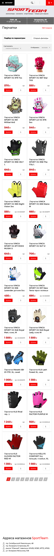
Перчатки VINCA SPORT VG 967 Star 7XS (38, 77)
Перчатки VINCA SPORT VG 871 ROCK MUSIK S (14, 245)
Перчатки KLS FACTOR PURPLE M (38, 412)
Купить (8, 90)
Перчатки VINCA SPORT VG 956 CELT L (14, 161)
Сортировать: (8, 46)
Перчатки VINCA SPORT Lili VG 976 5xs (37, 119)
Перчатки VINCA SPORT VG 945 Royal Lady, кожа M (39, 329)
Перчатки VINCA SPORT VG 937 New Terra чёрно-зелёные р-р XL (38, 289)
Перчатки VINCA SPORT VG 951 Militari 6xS (12, 119)
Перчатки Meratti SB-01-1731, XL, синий (14, 370)
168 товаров (47, 28)
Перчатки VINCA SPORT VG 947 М (37, 244)
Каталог (8, 3)
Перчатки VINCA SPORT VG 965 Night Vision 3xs (14, 203)
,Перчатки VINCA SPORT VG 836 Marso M (39, 203)
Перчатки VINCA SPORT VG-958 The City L (38, 161)
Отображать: (35, 47)
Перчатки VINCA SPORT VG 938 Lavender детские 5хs (14, 287)
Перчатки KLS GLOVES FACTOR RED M (12, 455)
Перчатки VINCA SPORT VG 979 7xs (13, 76)
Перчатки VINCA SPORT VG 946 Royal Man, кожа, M (14, 329)
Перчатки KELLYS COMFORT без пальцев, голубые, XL (39, 455)
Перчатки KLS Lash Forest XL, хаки (38, 370)
